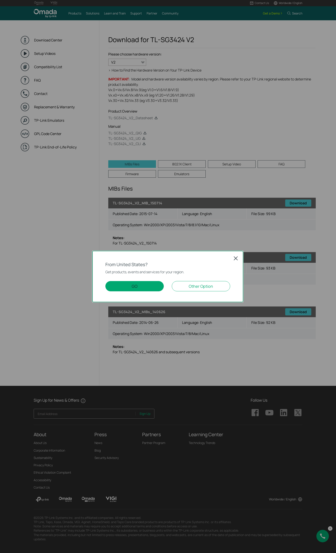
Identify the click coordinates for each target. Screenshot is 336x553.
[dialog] (168, 276)
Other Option (201, 286)
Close (236, 258)
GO (134, 286)
